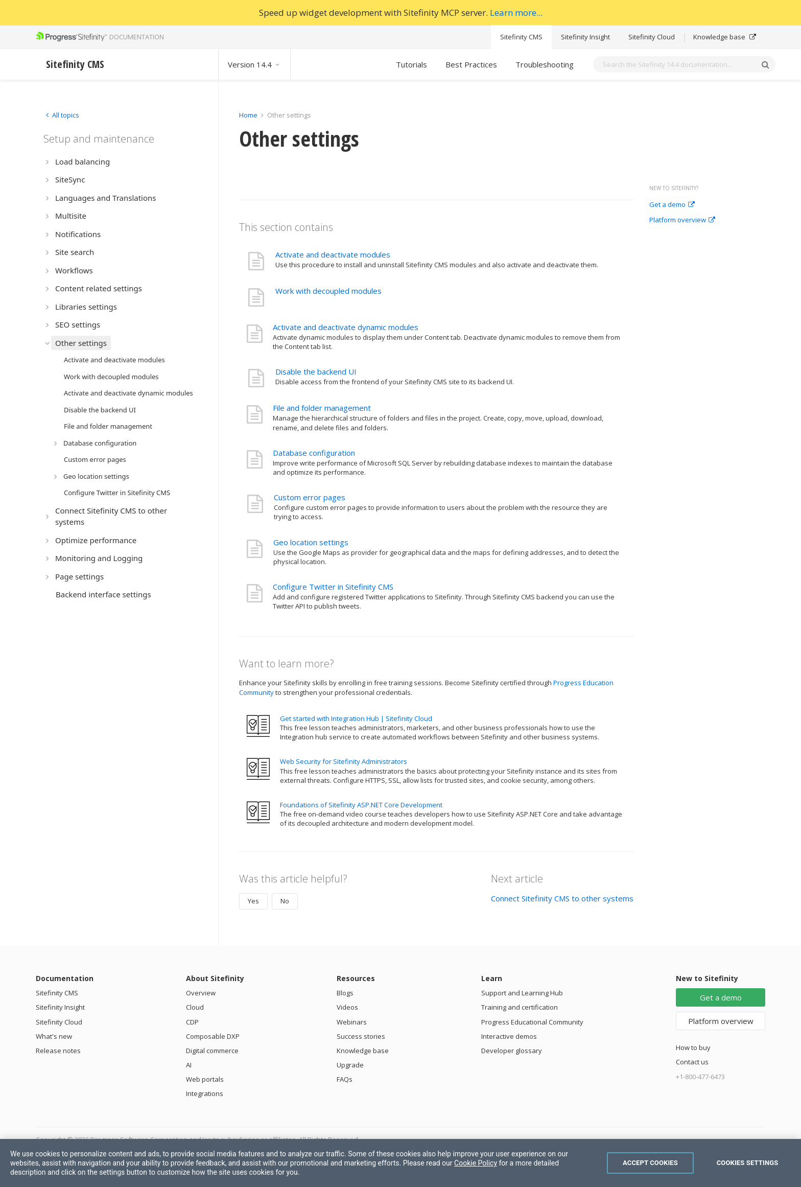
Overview (201, 992)
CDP (192, 1022)
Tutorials (411, 64)
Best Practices (471, 64)
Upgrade (350, 1064)
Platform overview (682, 220)
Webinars (352, 1022)
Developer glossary (511, 1050)
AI (189, 1064)
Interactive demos (509, 1036)
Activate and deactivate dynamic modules (345, 327)
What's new (54, 1036)
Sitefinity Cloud (651, 36)
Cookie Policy (475, 1163)
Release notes (58, 1050)
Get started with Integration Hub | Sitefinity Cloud (356, 718)
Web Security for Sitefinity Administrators (343, 761)
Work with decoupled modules (328, 291)
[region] (400, 1163)
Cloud (195, 1007)
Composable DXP (213, 1036)
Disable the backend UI (316, 371)
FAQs (344, 1079)
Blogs (345, 992)
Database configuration (314, 453)
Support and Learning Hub (522, 992)
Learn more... (516, 12)
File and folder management (322, 408)
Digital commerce (212, 1050)
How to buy (693, 1047)
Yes (253, 900)
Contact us (692, 1061)
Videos (347, 1007)
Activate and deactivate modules (332, 254)
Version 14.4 (254, 64)
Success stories (361, 1036)
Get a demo (672, 205)
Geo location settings (310, 542)
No (284, 900)
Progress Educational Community (532, 1022)
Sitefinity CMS (521, 36)
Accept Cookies (650, 1163)
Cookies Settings (748, 1163)
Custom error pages (309, 497)
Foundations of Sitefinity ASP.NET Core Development (361, 804)
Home (248, 115)
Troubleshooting (544, 64)
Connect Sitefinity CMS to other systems (562, 898)
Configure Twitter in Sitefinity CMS (333, 586)
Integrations (204, 1093)
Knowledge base (724, 36)
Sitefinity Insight (585, 36)
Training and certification (519, 1007)
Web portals (205, 1079)
